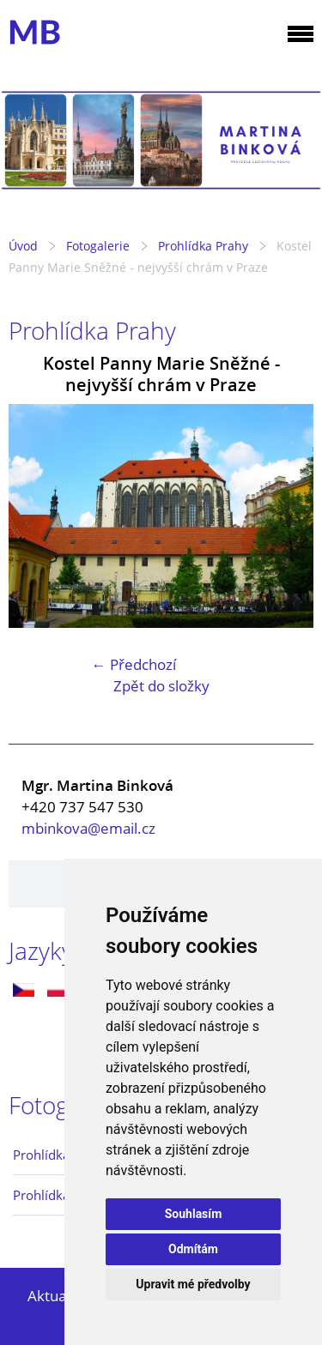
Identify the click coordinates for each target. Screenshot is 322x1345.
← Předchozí (134, 664)
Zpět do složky (161, 686)
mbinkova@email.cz (88, 828)
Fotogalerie (98, 246)
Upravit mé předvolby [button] (193, 1284)
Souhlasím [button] (193, 1214)
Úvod (23, 246)
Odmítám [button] (193, 1249)
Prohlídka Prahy (203, 246)
